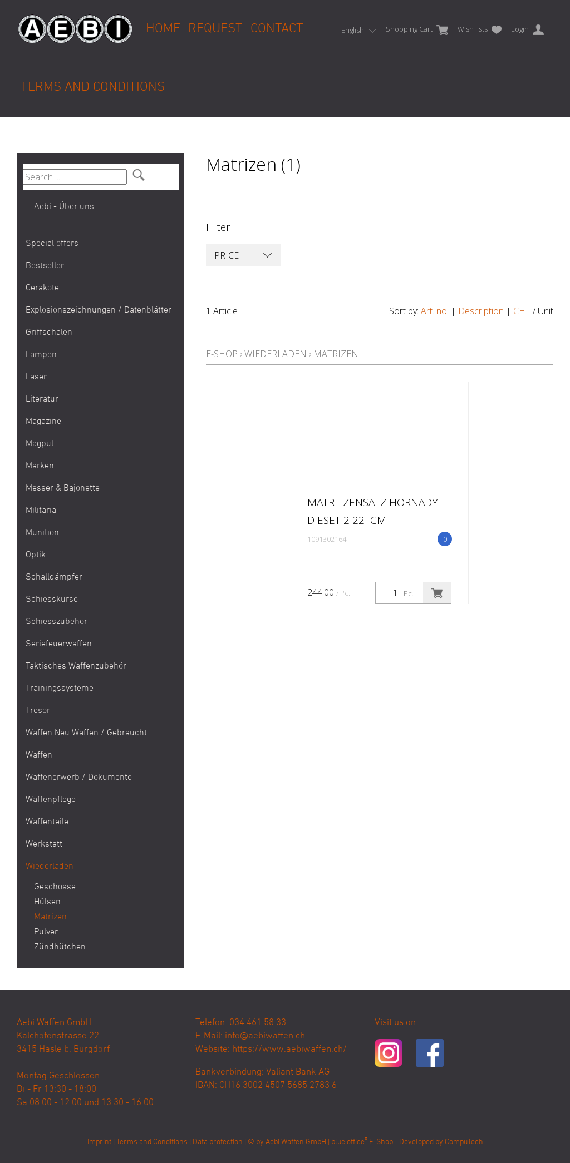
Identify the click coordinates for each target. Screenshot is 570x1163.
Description (481, 311)
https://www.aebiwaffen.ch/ (289, 1049)
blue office (349, 1142)
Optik (36, 555)
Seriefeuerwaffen (59, 644)
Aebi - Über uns (64, 206)
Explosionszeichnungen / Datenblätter (98, 310)
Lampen (41, 354)
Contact (276, 29)
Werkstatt (44, 844)
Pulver (42, 932)
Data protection (218, 1142)
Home (163, 29)
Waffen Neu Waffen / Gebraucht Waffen (86, 744)
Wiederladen (49, 866)
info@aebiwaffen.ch (265, 1036)
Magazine (43, 421)
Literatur (42, 399)
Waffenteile (47, 822)
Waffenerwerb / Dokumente (79, 777)
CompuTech (464, 1142)
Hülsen (42, 902)
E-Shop (222, 354)
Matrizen (42, 917)
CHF (521, 311)
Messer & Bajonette (63, 488)
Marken (40, 466)
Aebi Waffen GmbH (296, 1142)
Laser (36, 377)
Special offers (52, 243)
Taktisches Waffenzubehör (76, 666)
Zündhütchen (42, 947)
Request (215, 29)
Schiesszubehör (56, 621)
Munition (42, 532)
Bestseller (45, 265)
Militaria (41, 510)
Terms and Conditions (93, 87)
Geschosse (42, 887)
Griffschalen (49, 332)
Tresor (38, 710)
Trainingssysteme (60, 688)
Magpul (39, 443)
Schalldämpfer (54, 577)
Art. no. (435, 311)
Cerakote (42, 288)
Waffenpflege (51, 799)
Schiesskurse (52, 599)
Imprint (99, 1142)
